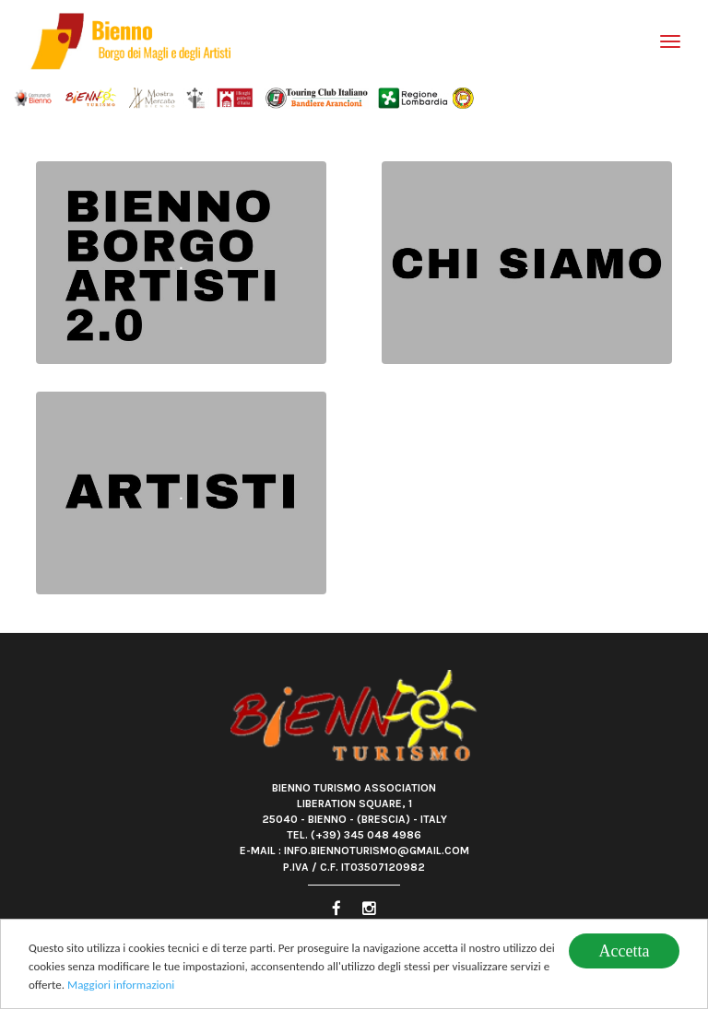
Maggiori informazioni (120, 985)
